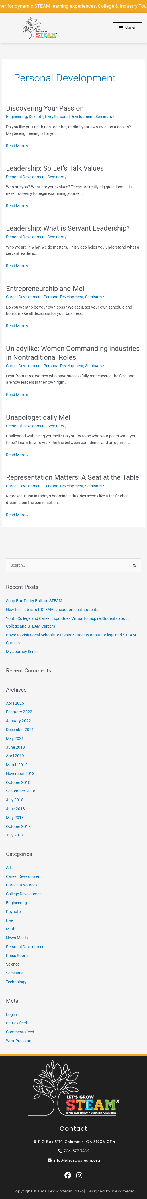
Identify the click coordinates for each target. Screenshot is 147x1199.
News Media (17, 938)
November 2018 (20, 773)
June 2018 (15, 808)
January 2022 (18, 720)
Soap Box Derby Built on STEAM (34, 600)
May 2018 (15, 817)
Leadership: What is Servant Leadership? (68, 228)
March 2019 (17, 764)
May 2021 (15, 738)
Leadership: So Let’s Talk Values (55, 168)
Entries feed (16, 1023)
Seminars (103, 116)
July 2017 (14, 835)
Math (10, 929)
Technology (16, 982)
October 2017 (18, 826)
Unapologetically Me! (38, 417)
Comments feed (20, 1032)
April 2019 (15, 756)
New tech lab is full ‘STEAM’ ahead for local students (52, 609)
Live (48, 116)
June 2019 (15, 747)
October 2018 (18, 782)
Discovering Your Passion (45, 108)
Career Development (24, 297)
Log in (11, 1014)
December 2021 (20, 729)
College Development (24, 894)
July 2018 (14, 800)
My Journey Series (22, 651)
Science (12, 964)
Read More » (17, 145)
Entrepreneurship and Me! (45, 289)
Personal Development (74, 116)
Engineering (16, 116)
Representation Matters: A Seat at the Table (72, 477)
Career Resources (21, 885)
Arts (9, 867)
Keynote (36, 116)
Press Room (17, 955)
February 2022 (19, 712)
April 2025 (15, 703)
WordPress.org (19, 1040)
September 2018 (20, 791)
